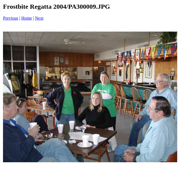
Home (26, 18)
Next (39, 18)
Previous (10, 18)
